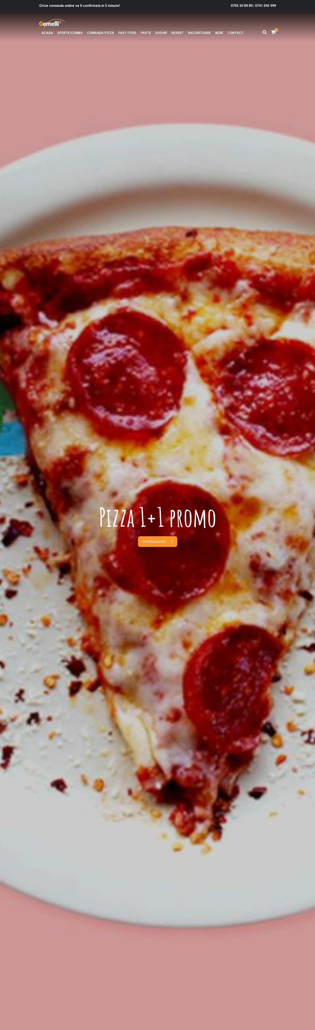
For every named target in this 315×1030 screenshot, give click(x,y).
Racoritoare (199, 33)
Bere (219, 33)
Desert (177, 33)
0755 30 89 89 (242, 6)
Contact (235, 33)
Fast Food (127, 33)
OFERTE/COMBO (70, 33)
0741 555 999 (265, 6)
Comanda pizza (100, 33)
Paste (146, 33)
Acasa (47, 33)
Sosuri (161, 33)
